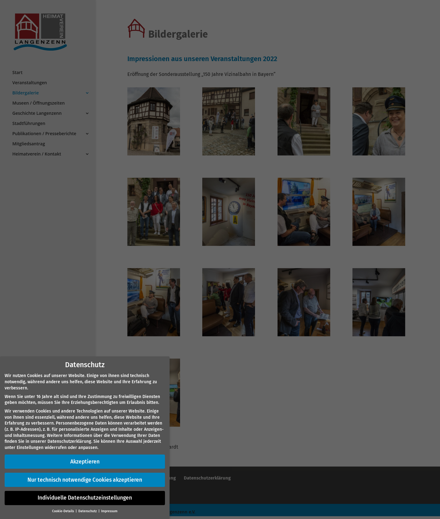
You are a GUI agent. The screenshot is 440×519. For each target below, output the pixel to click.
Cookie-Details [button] (63, 511)
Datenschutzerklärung (69, 441)
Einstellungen (30, 447)
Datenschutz (88, 511)
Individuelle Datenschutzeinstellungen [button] (85, 498)
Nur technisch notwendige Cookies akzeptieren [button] (84, 480)
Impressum (109, 511)
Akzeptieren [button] (85, 462)
